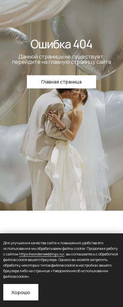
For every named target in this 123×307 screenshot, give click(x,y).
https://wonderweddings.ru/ (41, 253)
